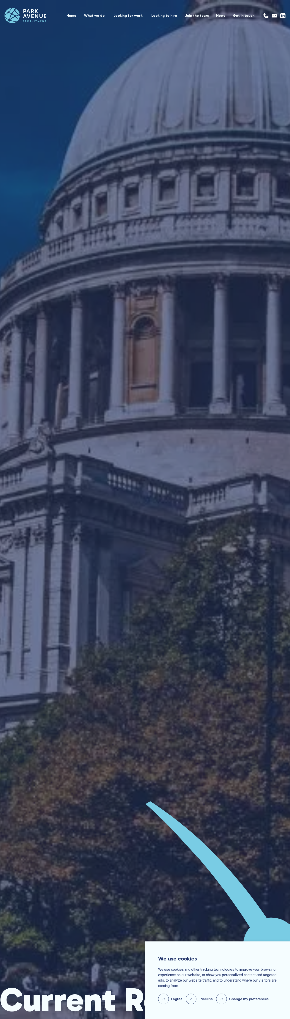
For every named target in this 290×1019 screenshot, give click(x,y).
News (220, 15)
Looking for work (128, 15)
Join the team (197, 15)
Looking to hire (164, 15)
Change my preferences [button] (248, 999)
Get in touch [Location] (243, 15)
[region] (150, 15)
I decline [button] (206, 999)
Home (71, 15)
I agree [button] (176, 999)
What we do (94, 15)
